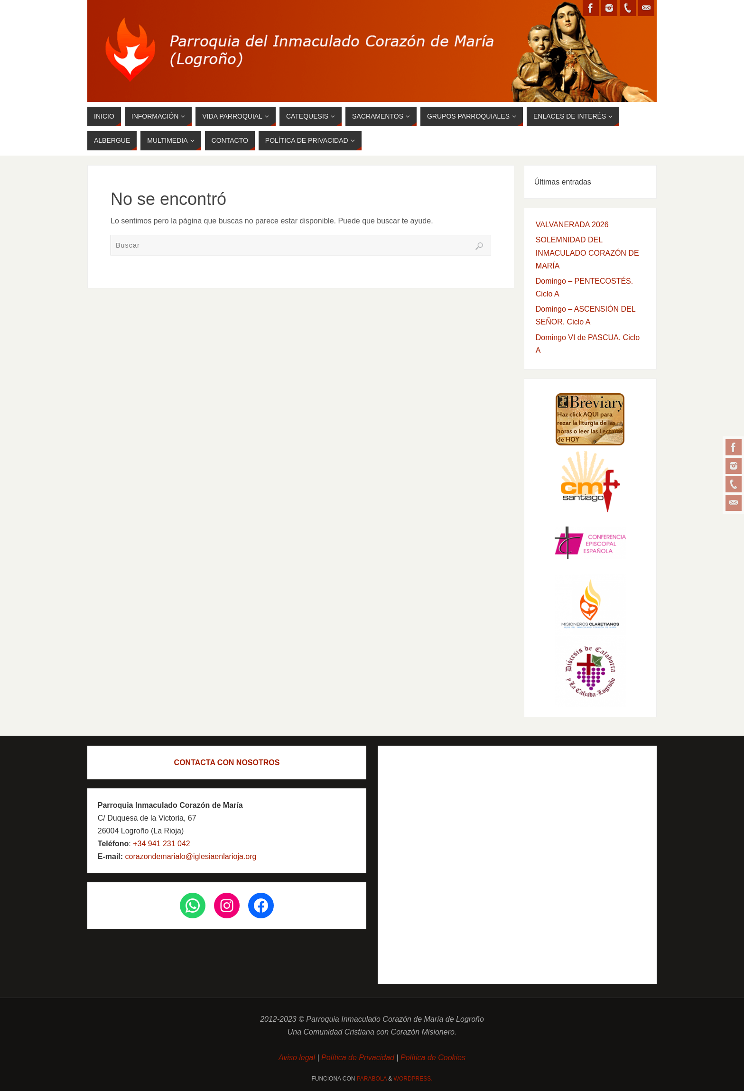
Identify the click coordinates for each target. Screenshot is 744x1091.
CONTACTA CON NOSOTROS (227, 762)
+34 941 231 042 (161, 844)
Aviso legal (298, 1058)
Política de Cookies (432, 1058)
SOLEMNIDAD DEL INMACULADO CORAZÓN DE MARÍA (587, 252)
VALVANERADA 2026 (572, 225)
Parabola (372, 1078)
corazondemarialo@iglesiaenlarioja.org (189, 856)
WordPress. (413, 1078)
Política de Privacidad (358, 1058)
